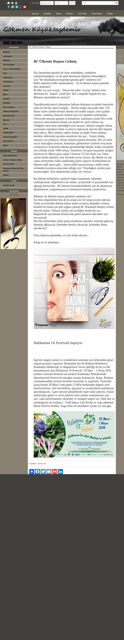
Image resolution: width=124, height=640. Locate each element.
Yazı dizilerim (7, 82)
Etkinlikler (7, 103)
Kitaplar (6, 90)
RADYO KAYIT (8, 164)
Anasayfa (35, 14)
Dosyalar (69, 14)
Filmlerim (6, 60)
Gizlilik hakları (8, 132)
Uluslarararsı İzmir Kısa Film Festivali (13, 169)
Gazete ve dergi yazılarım (11, 69)
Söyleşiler (6, 99)
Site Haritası (14, 194)
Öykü (5, 73)
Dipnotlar (6, 120)
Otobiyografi (7, 56)
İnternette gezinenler (10, 137)
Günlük (5, 128)
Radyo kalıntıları (9, 107)
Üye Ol (26, 3)
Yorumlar (32, 463)
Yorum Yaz (42, 463)
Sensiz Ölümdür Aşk (10, 155)
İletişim (110, 14)
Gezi (4, 124)
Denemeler (6, 86)
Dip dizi (5, 175)
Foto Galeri (82, 14)
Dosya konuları (8, 141)
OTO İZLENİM (8, 65)
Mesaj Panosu (97, 14)
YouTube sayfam (8, 185)
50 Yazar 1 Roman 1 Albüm (12, 160)
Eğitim (5, 145)
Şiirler (5, 94)
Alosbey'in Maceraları (10, 111)
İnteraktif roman (9, 116)
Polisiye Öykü (7, 77)
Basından (47, 14)
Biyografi (6, 52)
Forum (58, 14)
